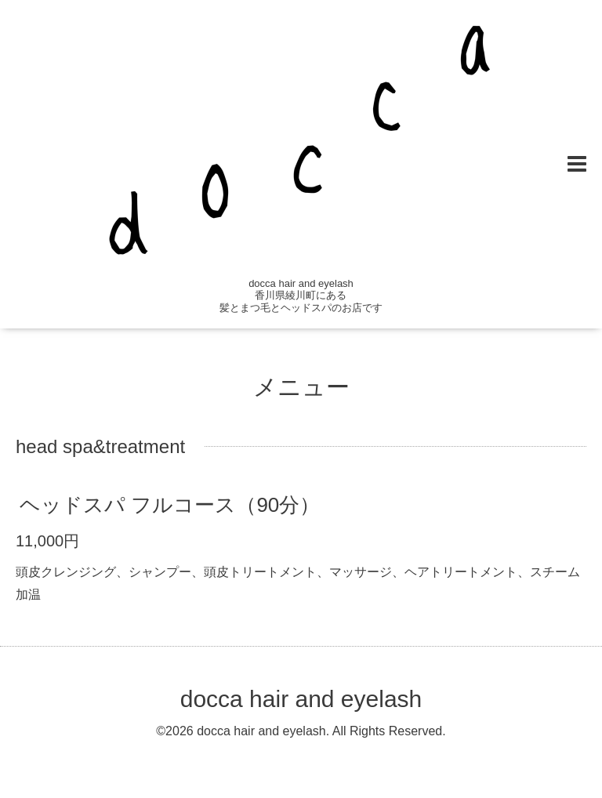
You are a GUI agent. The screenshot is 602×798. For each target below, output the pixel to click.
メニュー (301, 387)
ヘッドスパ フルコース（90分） (170, 505)
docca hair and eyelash (301, 699)
